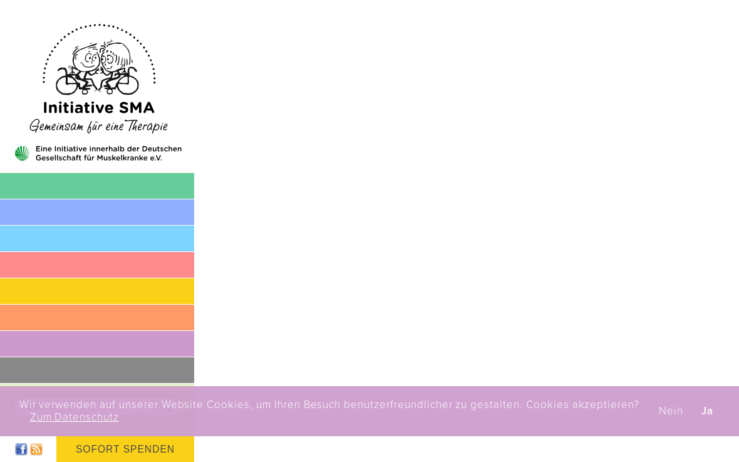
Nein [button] (671, 411)
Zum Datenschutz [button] (74, 417)
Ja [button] (707, 411)
